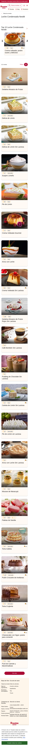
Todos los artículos (14, 684)
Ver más (14, 673)
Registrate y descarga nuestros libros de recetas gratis (14, 1)
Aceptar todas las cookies (14, 743)
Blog (17, 9)
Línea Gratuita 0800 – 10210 (17, 705)
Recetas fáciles (5, 715)
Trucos (11, 693)
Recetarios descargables (4, 690)
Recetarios (24, 9)
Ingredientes (13, 688)
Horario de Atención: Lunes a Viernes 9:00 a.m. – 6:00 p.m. (19, 711)
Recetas (11, 9)
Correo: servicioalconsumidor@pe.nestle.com (19, 708)
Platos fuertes (4, 706)
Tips (11, 690)
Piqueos (3, 711)
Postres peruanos (5, 713)
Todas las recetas (7, 13)
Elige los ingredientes (4, 687)
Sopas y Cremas (5, 708)
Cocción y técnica (14, 686)
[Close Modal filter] (26, 64)
